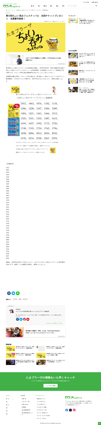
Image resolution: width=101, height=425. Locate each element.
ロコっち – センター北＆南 (43, 415)
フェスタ (15, 299)
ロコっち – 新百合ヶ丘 (42, 412)
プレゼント (25, 299)
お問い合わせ (95, 2)
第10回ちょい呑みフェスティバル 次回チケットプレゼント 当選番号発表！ (32, 10)
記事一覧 (24, 398)
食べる (32, 6)
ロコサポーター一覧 (41, 410)
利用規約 (24, 407)
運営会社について (41, 398)
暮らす (45, 6)
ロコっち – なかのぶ (41, 418)
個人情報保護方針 (26, 410)
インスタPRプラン (41, 401)
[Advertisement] (35, 279)
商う (63, 6)
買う (51, 6)
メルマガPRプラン (41, 404)
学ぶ (39, 6)
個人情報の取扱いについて (27, 413)
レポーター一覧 (25, 401)
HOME (8, 10)
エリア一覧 (86, 2)
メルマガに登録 (50, 385)
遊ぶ (57, 6)
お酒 (20, 299)
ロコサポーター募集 (41, 407)
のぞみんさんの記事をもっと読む (54, 323)
